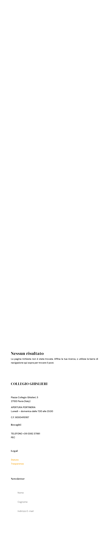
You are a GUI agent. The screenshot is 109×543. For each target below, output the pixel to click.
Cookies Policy (19, 471)
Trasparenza (17, 463)
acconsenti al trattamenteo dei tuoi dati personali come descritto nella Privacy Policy (54, 525)
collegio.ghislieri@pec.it (28, 437)
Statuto (15, 459)
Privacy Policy (18, 467)
